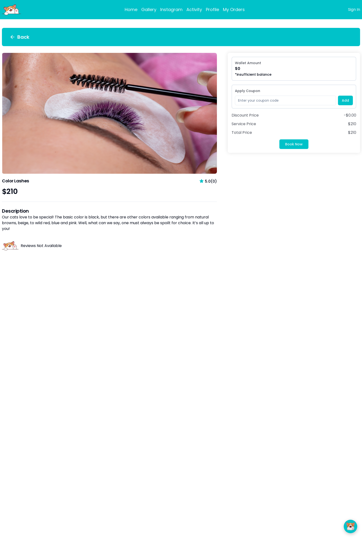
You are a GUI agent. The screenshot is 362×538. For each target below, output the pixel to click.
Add (345, 100)
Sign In (354, 9)
